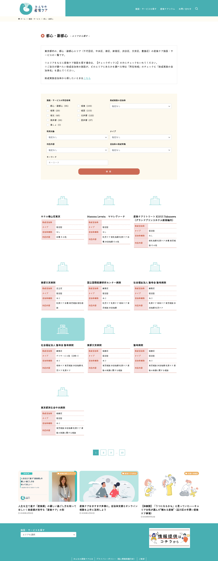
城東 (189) (86, 105)
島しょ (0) (55, 124)
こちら (87, 78)
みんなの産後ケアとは (83, 558)
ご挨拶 (142, 558)
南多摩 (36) (56, 120)
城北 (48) (55, 115)
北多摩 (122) (87, 115)
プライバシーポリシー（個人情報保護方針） (116, 558)
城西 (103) (86, 110)
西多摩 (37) (87, 120)
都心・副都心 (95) (59, 105)
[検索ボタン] (196, 9)
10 (122, 452)
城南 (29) (55, 110)
